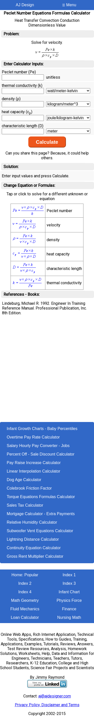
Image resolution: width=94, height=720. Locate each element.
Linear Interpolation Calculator (33, 471)
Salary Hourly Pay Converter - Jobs (38, 446)
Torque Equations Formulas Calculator (41, 497)
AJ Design (25, 5)
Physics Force (69, 600)
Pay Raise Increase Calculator (34, 463)
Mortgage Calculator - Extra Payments (41, 514)
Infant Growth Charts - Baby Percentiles (42, 428)
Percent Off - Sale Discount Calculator (40, 454)
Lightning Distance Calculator (33, 539)
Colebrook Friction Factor (29, 488)
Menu (69, 5)
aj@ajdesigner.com (54, 696)
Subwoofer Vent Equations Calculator (40, 531)
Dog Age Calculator (24, 480)
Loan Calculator (25, 617)
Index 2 (24, 583)
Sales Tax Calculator (25, 505)
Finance (69, 609)
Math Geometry (25, 600)
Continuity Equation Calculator (34, 548)
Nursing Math (69, 617)
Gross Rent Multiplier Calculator (35, 556)
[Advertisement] (47, 372)
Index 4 (24, 592)
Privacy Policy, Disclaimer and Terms (47, 704)
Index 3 (69, 583)
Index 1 (69, 575)
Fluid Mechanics (24, 609)
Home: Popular (25, 575)
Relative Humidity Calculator (32, 522)
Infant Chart (69, 592)
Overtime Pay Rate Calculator (33, 437)
